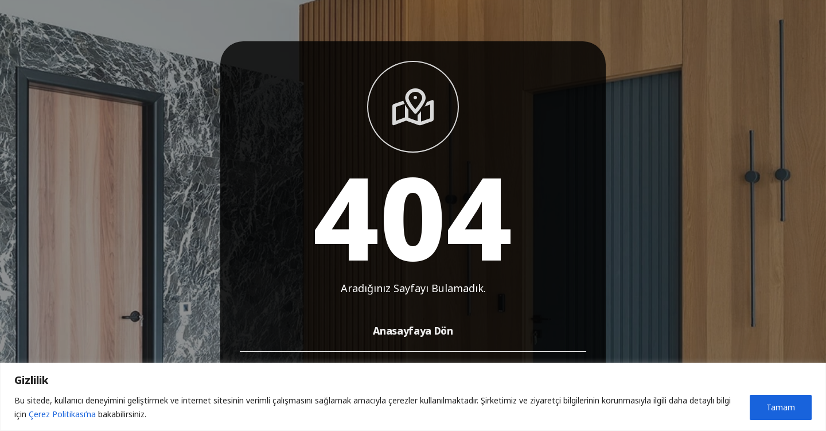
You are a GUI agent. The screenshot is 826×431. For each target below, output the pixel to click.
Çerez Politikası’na (62, 414)
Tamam (780, 407)
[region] (413, 397)
